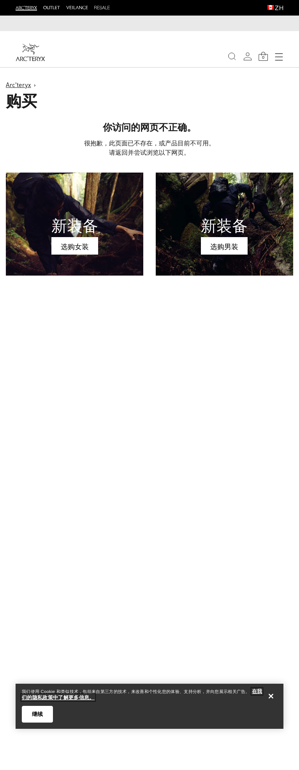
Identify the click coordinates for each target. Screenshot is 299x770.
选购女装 (75, 246)
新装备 (74, 225)
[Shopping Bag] (263, 56)
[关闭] (271, 696)
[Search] (232, 56)
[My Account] (247, 56)
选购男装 (224, 246)
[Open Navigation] (278, 56)
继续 (37, 714)
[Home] (30, 52)
